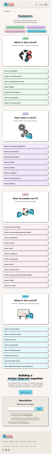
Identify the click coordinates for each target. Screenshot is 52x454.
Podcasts (11, 441)
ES (43, 4)
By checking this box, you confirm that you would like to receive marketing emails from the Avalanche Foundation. (25, 418)
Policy (16, 441)
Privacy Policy (14, 423)
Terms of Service (23, 423)
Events (35, 441)
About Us (29, 441)
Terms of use (32, 446)
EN (40, 4)
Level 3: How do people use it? (15, 31)
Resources (6, 11)
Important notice (23, 446)
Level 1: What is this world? (15, 27)
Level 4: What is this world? (36, 31)
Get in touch (25, 392)
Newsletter (23, 441)
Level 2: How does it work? (35, 27)
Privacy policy (28, 415)
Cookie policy (14, 446)
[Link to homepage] (9, 4)
